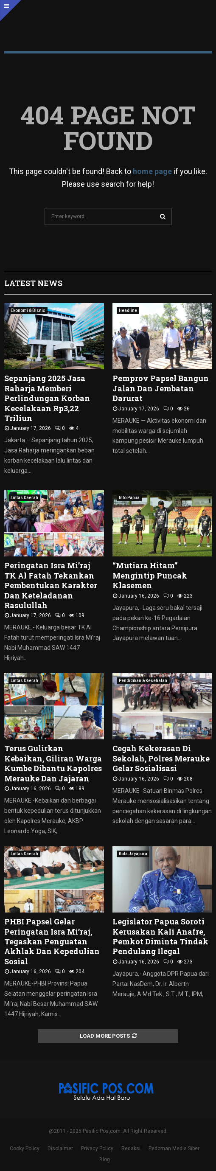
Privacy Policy (97, 1148)
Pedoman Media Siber (174, 1148)
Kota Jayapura (133, 853)
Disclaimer (60, 1148)
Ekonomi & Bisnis (28, 310)
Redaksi (130, 1148)
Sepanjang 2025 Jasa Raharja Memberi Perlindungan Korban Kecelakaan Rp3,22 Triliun (47, 398)
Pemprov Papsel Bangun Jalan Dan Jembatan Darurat (160, 388)
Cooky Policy (24, 1148)
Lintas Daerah (24, 497)
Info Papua (129, 497)
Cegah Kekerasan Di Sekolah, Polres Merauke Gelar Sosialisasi (161, 758)
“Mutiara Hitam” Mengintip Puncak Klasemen (149, 575)
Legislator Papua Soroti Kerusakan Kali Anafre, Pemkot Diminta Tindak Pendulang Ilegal (160, 936)
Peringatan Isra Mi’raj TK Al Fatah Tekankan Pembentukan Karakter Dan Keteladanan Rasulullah (50, 585)
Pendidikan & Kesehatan (143, 680)
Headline (128, 310)
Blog (104, 1160)
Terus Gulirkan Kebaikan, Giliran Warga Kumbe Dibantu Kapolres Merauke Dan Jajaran (53, 763)
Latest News (33, 283)
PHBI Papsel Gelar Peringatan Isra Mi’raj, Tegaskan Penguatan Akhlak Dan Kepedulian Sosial (52, 941)
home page (152, 171)
